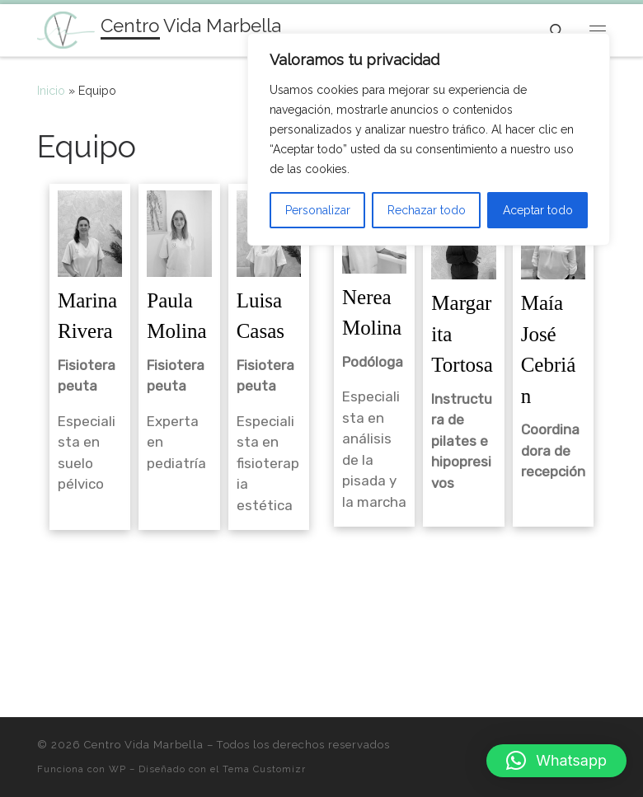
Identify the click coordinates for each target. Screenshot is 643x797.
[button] (556, 760)
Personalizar (317, 210)
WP (117, 769)
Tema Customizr (264, 769)
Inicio (51, 90)
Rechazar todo (426, 210)
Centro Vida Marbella (144, 744)
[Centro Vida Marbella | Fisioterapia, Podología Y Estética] (66, 28)
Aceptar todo (538, 210)
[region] (428, 139)
